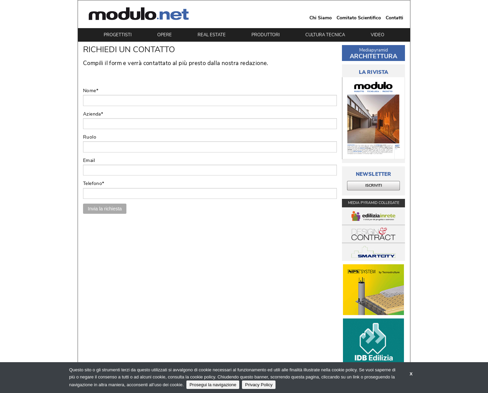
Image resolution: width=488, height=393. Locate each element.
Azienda (93, 114)
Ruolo (89, 137)
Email (89, 160)
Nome (90, 90)
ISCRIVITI (373, 185)
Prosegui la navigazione (212, 384)
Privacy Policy (258, 384)
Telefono (93, 183)
